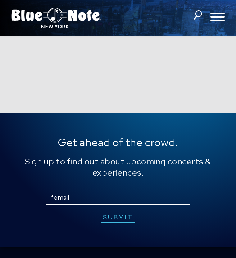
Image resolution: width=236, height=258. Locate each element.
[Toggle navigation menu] (217, 17)
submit (118, 217)
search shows (197, 17)
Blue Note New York (56, 18)
